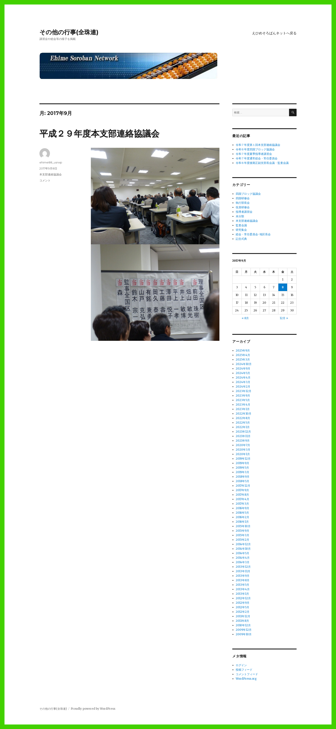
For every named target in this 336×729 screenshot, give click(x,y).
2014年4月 (243, 558)
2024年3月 (243, 382)
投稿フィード (244, 670)
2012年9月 (242, 603)
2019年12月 (243, 458)
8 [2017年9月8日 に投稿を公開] (283, 287)
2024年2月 (243, 386)
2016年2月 (242, 517)
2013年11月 (243, 571)
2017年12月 (243, 486)
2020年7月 (243, 445)
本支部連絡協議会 (50, 174)
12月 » (284, 318)
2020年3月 (243, 449)
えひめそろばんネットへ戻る (274, 33)
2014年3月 (242, 562)
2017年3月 (242, 504)
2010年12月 (243, 625)
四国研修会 (243, 198)
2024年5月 (243, 373)
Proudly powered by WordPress (93, 709)
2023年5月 (243, 400)
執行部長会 (243, 203)
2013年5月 (242, 585)
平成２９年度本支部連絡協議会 (99, 133)
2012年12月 (243, 598)
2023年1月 (243, 409)
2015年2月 (242, 540)
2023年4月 (243, 404)
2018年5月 (242, 481)
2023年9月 (243, 395)
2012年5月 (242, 607)
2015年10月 (243, 526)
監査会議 (241, 225)
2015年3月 (242, 535)
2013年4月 (243, 589)
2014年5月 (242, 553)
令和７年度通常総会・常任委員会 (257, 158)
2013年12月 (243, 567)
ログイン (241, 665)
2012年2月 (242, 612)
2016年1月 (242, 522)
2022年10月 (243, 413)
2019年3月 (242, 472)
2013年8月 (242, 580)
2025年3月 (243, 359)
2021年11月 (243, 436)
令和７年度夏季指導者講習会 (254, 154)
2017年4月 (242, 499)
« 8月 (245, 318)
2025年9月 (243, 350)
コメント (45, 180)
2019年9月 (242, 463)
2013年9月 (242, 576)
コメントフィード (247, 674)
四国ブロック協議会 (248, 194)
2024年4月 (243, 377)
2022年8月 (243, 418)
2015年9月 (242, 531)
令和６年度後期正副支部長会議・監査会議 (262, 163)
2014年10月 (243, 549)
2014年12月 (243, 544)
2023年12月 (243, 391)
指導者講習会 (244, 212)
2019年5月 (242, 467)
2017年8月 (242, 495)
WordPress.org (246, 679)
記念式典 (241, 239)
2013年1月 (242, 594)
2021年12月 (243, 431)
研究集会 (241, 230)
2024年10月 (244, 364)
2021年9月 (243, 440)
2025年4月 (243, 355)
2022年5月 (243, 422)
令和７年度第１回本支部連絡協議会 (258, 145)
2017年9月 (242, 490)
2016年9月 (242, 508)
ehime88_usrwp (50, 162)
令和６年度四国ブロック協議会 (255, 149)
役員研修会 (243, 207)
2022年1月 (243, 427)
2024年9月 (243, 368)
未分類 (240, 216)
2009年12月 (244, 630)
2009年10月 (244, 634)
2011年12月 (243, 616)
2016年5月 (242, 513)
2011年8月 (242, 621)
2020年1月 (243, 454)
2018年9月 (242, 476)
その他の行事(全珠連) (68, 32)
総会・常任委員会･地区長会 (253, 234)
